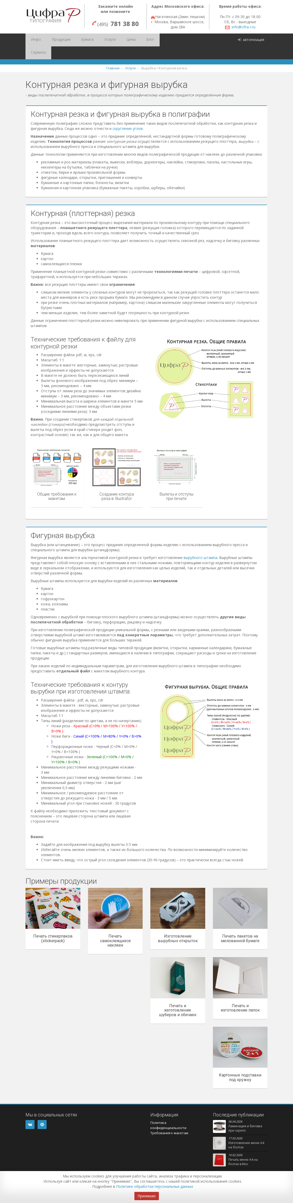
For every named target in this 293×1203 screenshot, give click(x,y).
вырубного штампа (200, 544)
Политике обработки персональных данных (154, 1186)
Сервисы (148, 40)
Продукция (55, 40)
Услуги (96, 40)
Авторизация (253, 40)
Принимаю (146, 1195)
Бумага (77, 40)
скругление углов (128, 115)
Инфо (33, 40)
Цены (113, 40)
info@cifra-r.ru (243, 26)
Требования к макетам (169, 1120)
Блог (129, 40)
